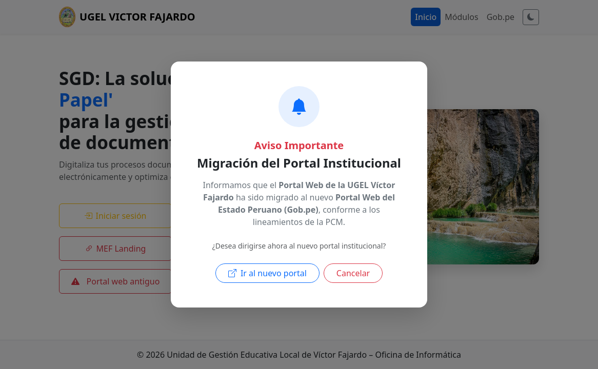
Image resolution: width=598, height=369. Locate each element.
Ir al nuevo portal (267, 273)
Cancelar (353, 273)
